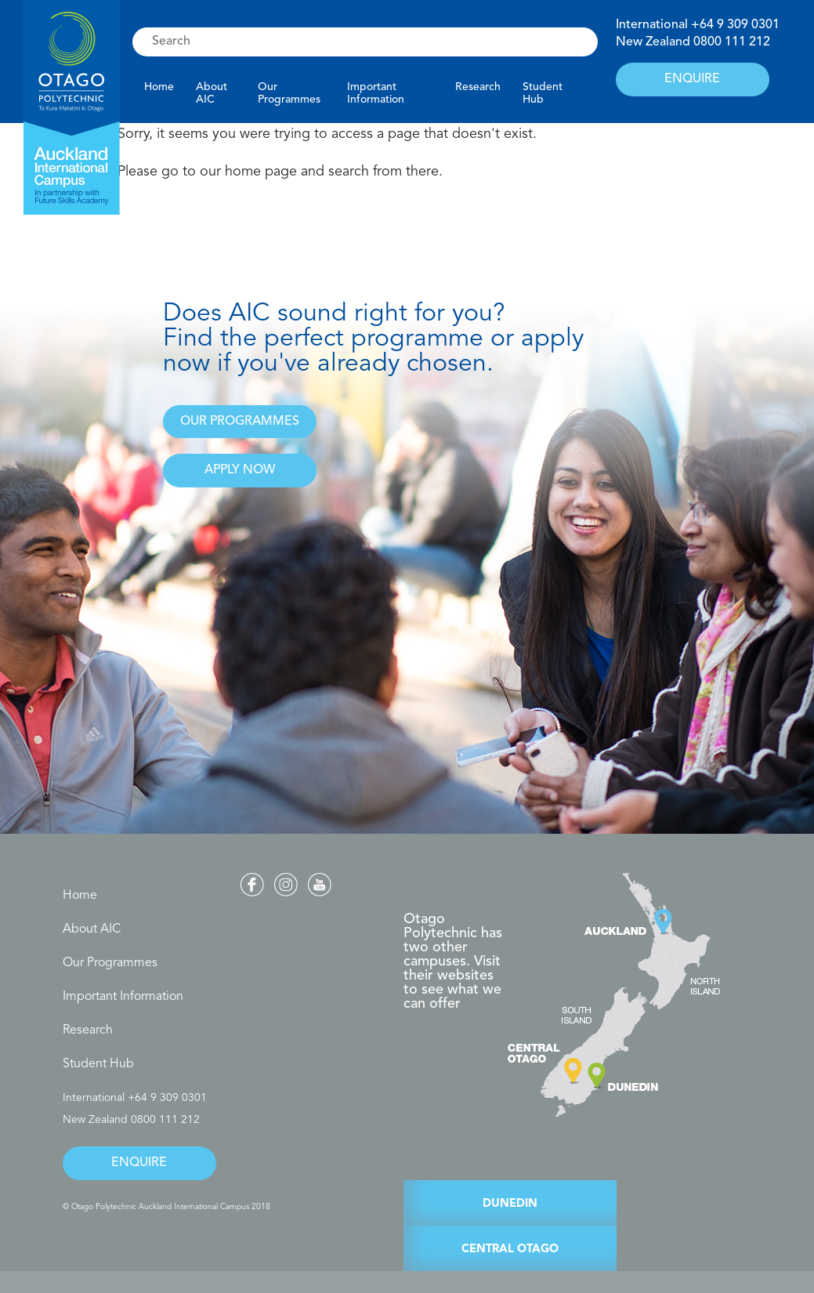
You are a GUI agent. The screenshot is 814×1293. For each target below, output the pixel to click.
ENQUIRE (692, 79)
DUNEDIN (510, 1204)
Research (478, 86)
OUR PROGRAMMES (239, 421)
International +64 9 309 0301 (135, 1097)
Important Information (375, 93)
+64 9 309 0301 (735, 25)
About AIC (211, 93)
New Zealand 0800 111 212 (131, 1119)
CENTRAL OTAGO (510, 1249)
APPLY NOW (239, 470)
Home (159, 86)
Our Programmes (289, 93)
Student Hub (543, 93)
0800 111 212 (731, 42)
